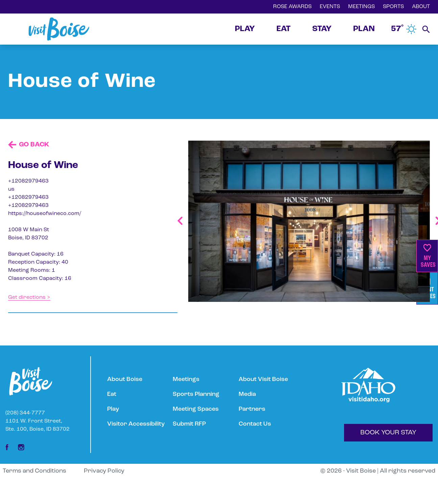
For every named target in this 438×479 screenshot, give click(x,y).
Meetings (186, 379)
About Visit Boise (263, 379)
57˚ (404, 29)
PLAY (245, 29)
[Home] (59, 29)
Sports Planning (196, 394)
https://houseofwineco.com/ (44, 213)
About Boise (124, 379)
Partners (252, 409)
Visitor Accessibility (136, 424)
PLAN (364, 29)
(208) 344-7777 (25, 413)
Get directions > (29, 297)
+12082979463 (28, 181)
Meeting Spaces (196, 409)
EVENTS (330, 6)
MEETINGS (361, 6)
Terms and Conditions (34, 471)
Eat (111, 394)
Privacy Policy (104, 471)
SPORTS (393, 6)
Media (247, 394)
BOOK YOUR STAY (388, 432)
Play (113, 409)
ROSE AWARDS (292, 6)
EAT (283, 29)
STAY (322, 29)
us (11, 189)
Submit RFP (189, 424)
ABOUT (421, 6)
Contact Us (255, 424)
